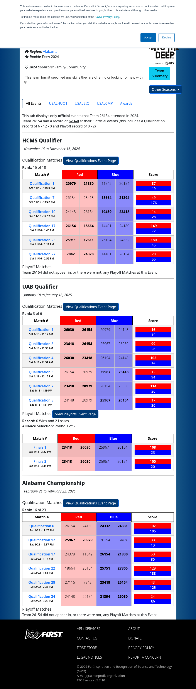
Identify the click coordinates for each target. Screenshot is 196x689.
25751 (105, 568)
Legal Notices (89, 657)
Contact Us (87, 638)
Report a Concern (144, 657)
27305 (123, 568)
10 (42, 211)
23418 (89, 197)
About (134, 628)
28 (41, 582)
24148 (71, 211)
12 (41, 540)
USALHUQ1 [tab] (58, 103)
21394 (124, 197)
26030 (69, 329)
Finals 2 (40, 461)
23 (42, 240)
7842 (71, 254)
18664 (106, 197)
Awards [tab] (126, 103)
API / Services (88, 628)
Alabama (50, 51)
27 (42, 254)
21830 (89, 183)
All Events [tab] (34, 103)
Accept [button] (148, 37)
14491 (106, 225)
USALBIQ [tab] (82, 103)
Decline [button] (166, 37)
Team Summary (159, 73)
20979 (71, 183)
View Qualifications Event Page (91, 160)
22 (41, 568)
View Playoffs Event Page (75, 414)
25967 (105, 343)
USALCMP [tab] (105, 103)
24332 (124, 240)
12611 (89, 240)
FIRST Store (87, 647)
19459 (106, 211)
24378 (89, 254)
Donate (135, 638)
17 (42, 225)
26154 (124, 183)
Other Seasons (164, 89)
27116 (70, 582)
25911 (71, 240)
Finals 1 (40, 447)
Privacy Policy (107, 16)
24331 (123, 526)
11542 (106, 183)
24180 (124, 225)
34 (41, 596)
